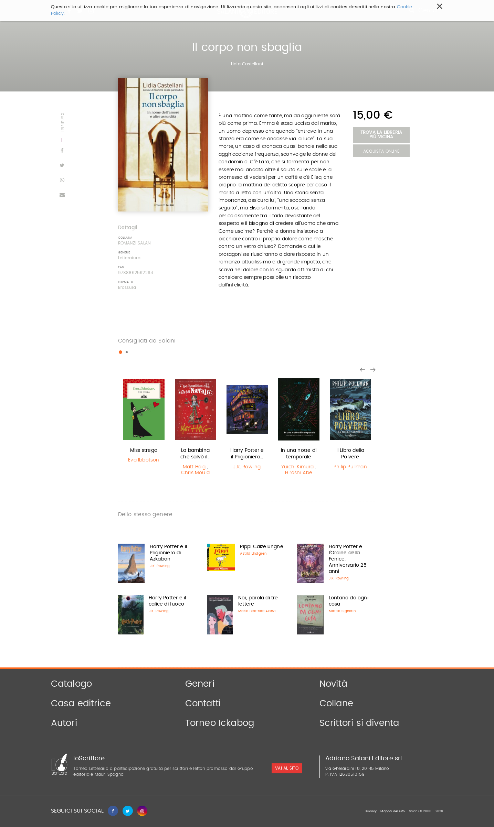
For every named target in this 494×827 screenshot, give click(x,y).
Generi (199, 683)
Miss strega (143, 450)
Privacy (371, 811)
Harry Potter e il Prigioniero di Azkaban (168, 553)
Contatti (203, 703)
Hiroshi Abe (298, 472)
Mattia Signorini (342, 611)
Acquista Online (381, 151)
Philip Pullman (350, 467)
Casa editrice (81, 703)
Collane (336, 703)
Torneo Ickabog (219, 723)
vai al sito (286, 768)
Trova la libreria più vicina (381, 134)
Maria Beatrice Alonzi (256, 611)
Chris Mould (195, 472)
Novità (333, 683)
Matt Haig (194, 467)
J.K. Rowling (247, 467)
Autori (64, 723)
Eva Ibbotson (143, 460)
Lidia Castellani (247, 64)
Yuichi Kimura (297, 467)
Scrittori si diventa (359, 723)
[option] (144, 422)
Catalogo (71, 683)
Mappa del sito (392, 811)
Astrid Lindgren (253, 553)
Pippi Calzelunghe (261, 546)
